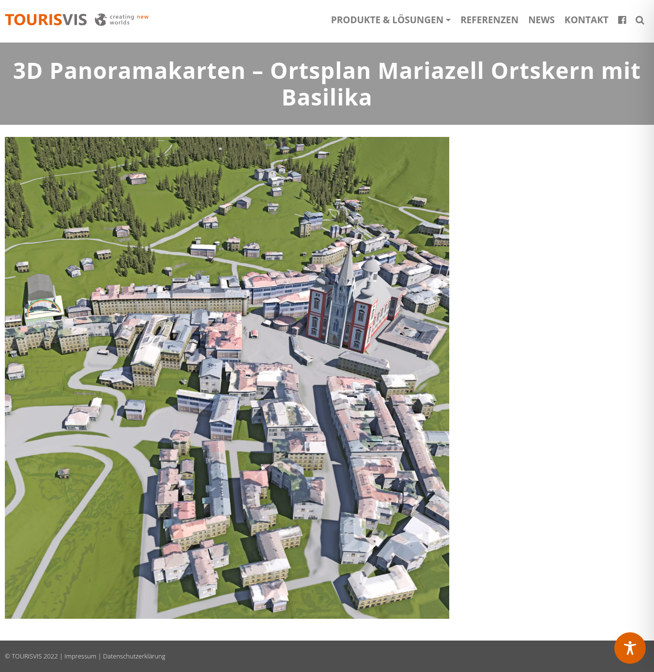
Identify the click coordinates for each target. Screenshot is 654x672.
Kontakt (586, 20)
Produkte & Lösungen (387, 20)
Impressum (80, 656)
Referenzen (489, 20)
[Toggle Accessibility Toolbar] (630, 648)
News (541, 20)
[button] (640, 20)
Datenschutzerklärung (134, 656)
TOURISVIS (27, 656)
